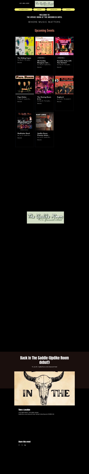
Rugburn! (60, 97)
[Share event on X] (22, 445)
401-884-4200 (24, 3)
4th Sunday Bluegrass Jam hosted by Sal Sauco (42, 62)
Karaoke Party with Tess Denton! (64, 62)
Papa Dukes (21, 97)
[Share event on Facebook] (19, 445)
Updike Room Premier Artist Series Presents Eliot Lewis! (43, 134)
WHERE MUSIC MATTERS (44, 22)
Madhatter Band (23, 133)
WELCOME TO (44, 15)
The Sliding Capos (24, 58)
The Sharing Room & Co (44, 98)
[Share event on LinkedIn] (25, 445)
